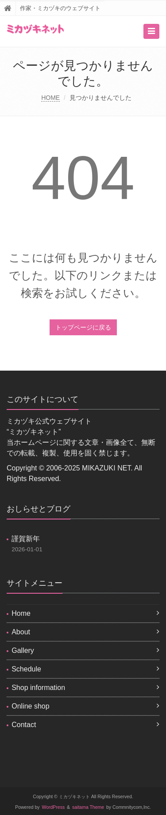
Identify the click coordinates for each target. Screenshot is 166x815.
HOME (50, 97)
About (21, 632)
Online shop (30, 706)
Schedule (26, 669)
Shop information (38, 687)
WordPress (53, 807)
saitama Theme (88, 807)
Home (21, 613)
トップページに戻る (83, 327)
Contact (24, 724)
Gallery (23, 650)
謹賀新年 (26, 538)
